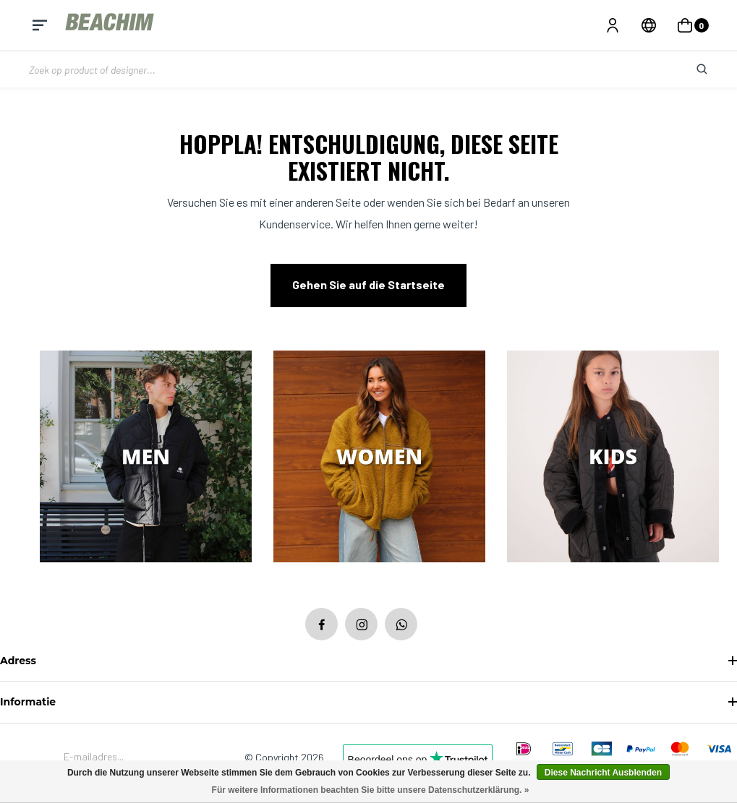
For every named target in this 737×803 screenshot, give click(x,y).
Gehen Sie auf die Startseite (368, 284)
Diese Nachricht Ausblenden (603, 773)
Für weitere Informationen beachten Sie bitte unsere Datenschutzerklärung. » (370, 790)
